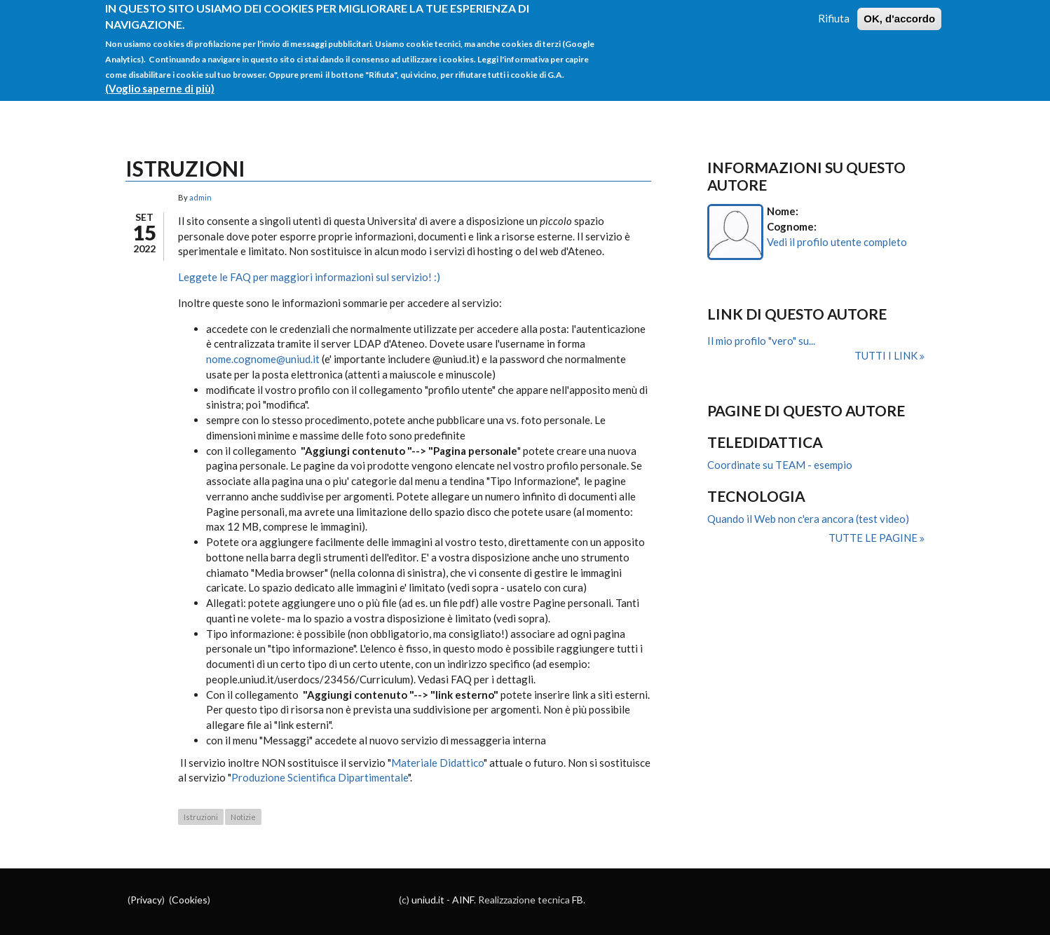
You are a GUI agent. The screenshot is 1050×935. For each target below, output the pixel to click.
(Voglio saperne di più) (159, 82)
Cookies (189, 900)
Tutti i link (887, 355)
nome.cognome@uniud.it (263, 359)
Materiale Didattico (437, 762)
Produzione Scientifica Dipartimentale (319, 777)
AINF (463, 900)
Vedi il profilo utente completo (837, 242)
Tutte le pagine (874, 537)
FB (577, 900)
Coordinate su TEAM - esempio (779, 464)
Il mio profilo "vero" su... (761, 340)
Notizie (243, 816)
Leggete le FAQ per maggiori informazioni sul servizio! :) (309, 277)
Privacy (146, 900)
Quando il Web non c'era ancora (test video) (808, 518)
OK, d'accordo (899, 12)
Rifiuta (834, 12)
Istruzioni (201, 816)
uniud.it (427, 900)
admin (200, 197)
